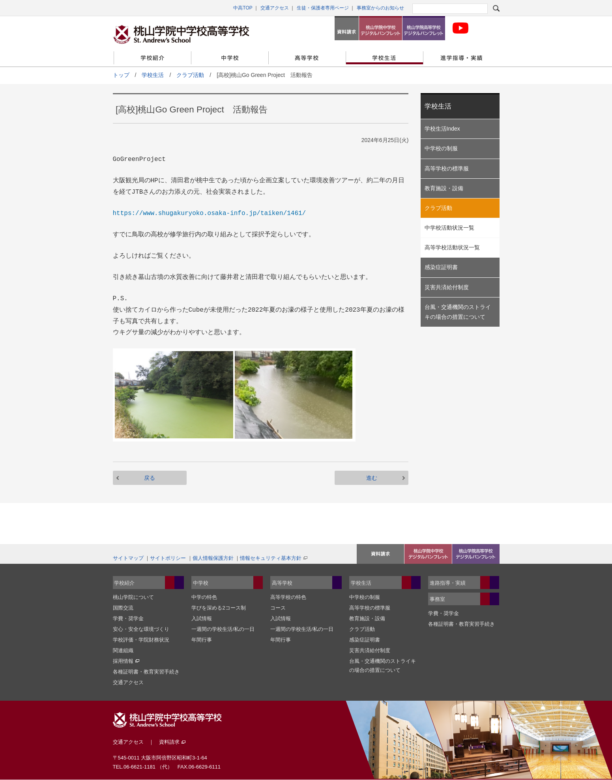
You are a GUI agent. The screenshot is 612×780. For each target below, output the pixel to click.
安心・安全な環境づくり (141, 629)
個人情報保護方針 (213, 558)
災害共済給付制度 (447, 287)
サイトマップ (128, 558)
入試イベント (380, 554)
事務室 (437, 599)
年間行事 (201, 640)
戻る (149, 478)
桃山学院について (133, 597)
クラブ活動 (190, 75)
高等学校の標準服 (447, 168)
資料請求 (347, 28)
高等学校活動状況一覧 (452, 247)
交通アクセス (274, 8)
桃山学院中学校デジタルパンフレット (380, 28)
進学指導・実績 (461, 57)
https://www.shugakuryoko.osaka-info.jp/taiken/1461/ (209, 213)
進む (371, 478)
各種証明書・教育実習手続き (146, 672)
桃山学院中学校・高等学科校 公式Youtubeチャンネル (460, 28)
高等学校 (307, 57)
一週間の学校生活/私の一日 (223, 629)
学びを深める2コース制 (218, 608)
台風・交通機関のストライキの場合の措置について (458, 312)
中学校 (229, 57)
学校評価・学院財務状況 (141, 640)
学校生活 (384, 57)
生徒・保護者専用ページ (323, 8)
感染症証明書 (441, 267)
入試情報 (201, 618)
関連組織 (123, 650)
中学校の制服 (441, 148)
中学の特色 (204, 597)
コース (278, 608)
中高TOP (242, 8)
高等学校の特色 (288, 597)
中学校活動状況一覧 (449, 227)
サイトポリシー (168, 558)
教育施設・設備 (444, 188)
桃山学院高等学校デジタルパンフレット (423, 28)
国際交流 (123, 608)
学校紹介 (152, 57)
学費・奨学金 (128, 618)
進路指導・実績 (448, 583)
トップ (121, 75)
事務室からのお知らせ (380, 8)
